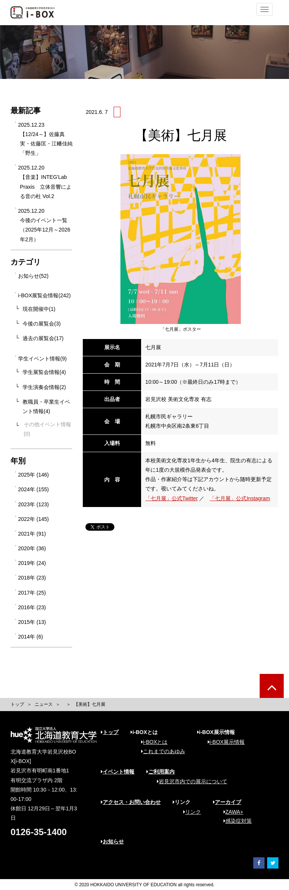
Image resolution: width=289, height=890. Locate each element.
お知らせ (112, 842)
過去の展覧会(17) (43, 338)
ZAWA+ (230, 812)
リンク (189, 812)
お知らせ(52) (33, 276)
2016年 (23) (32, 607)
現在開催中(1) (39, 309)
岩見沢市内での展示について (189, 781)
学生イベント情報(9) (42, 359)
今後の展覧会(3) (42, 324)
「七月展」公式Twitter (171, 498)
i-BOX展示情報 (223, 742)
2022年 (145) (33, 519)
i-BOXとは (151, 742)
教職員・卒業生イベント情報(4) (46, 406)
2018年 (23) (32, 578)
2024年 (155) (33, 489)
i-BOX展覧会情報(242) (44, 295)
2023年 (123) (33, 504)
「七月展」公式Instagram (240, 498)
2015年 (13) (32, 622)
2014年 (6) (30, 637)
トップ (17, 704)
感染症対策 (235, 821)
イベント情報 (117, 772)
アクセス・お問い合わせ (131, 802)
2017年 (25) (32, 593)
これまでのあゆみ (160, 751)
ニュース (44, 704)
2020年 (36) (32, 548)
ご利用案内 (160, 772)
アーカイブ (227, 802)
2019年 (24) (32, 563)
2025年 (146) (33, 475)
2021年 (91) (32, 534)
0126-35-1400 (39, 832)
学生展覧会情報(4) (44, 372)
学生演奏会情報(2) (44, 387)
